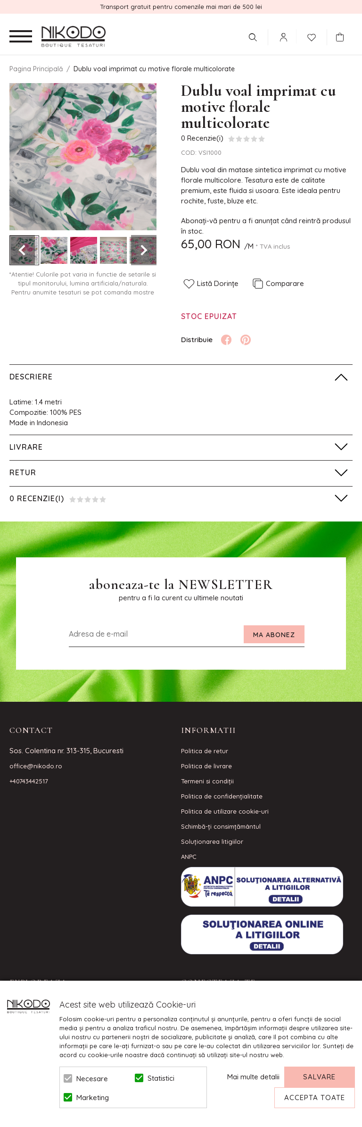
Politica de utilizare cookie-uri (225, 811)
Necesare (92, 1078)
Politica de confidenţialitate (222, 796)
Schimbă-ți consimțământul (221, 826)
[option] (82, 156)
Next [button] (143, 250)
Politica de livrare (206, 766)
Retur (22, 472)
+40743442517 (28, 781)
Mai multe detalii (253, 1076)
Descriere (31, 376)
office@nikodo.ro (35, 766)
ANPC (189, 856)
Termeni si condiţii (207, 781)
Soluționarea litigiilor (212, 841)
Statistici (161, 1078)
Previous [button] (22, 250)
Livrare (26, 447)
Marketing (92, 1097)
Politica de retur (204, 751)
